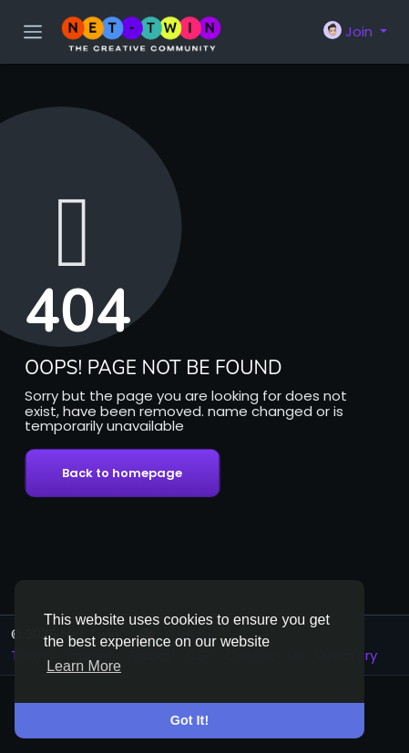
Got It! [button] (189, 720)
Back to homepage (122, 473)
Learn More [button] (83, 666)
